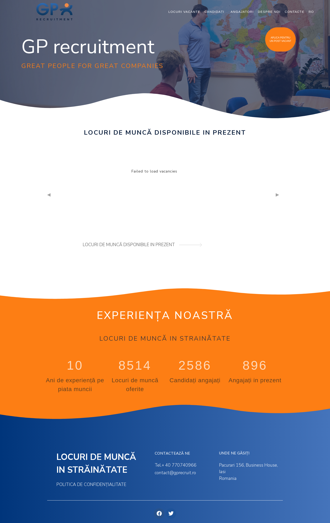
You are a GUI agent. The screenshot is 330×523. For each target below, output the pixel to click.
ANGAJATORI (242, 11)
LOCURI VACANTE (184, 11)
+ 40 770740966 (179, 465)
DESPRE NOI (269, 11)
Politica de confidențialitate (91, 484)
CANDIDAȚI (215, 12)
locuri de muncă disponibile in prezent (129, 245)
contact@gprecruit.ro (175, 473)
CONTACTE (294, 11)
